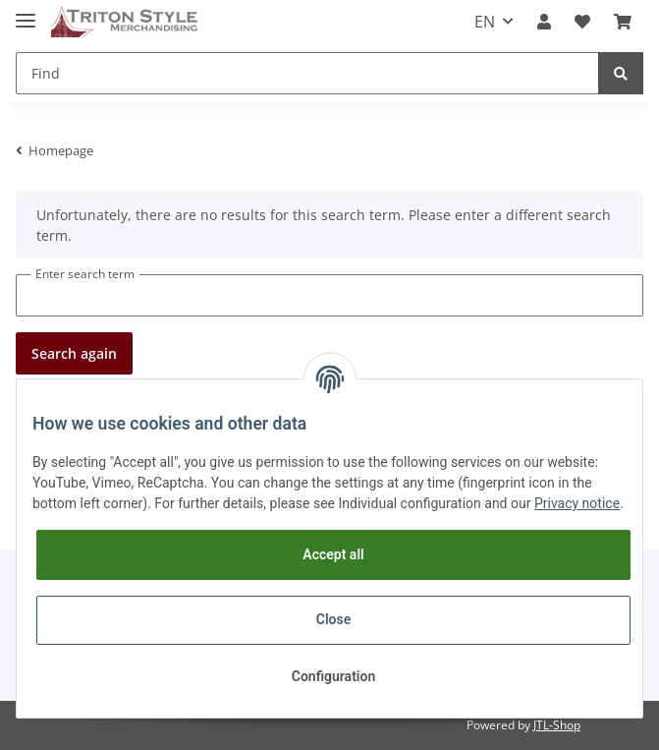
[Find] (307, 73)
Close (333, 619)
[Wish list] (582, 21)
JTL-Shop (556, 725)
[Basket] (622, 21)
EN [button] (484, 21)
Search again (74, 353)
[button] (544, 21)
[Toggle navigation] (25, 12)
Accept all (332, 554)
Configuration (333, 676)
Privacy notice (577, 503)
